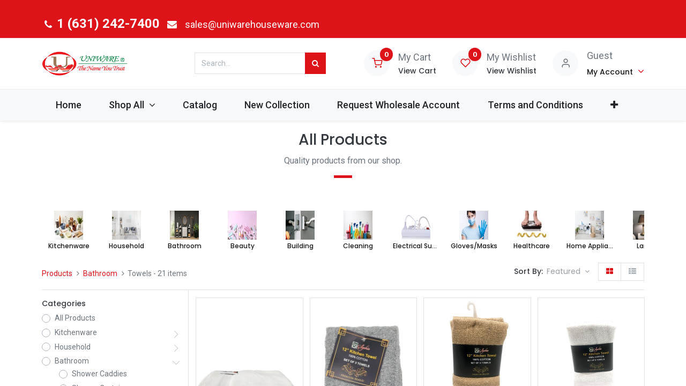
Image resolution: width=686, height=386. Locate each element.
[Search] (315, 63)
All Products (75, 318)
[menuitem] (68, 105)
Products (57, 273)
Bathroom (100, 273)
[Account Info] (615, 71)
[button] (613, 105)
